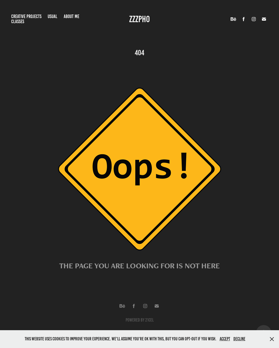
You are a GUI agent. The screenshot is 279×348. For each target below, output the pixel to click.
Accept (225, 338)
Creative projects (26, 16)
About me (71, 16)
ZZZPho (139, 19)
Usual (52, 16)
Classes (17, 21)
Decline (239, 338)
